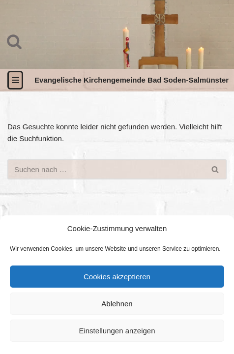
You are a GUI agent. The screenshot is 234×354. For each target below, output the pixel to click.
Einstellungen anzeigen (117, 330)
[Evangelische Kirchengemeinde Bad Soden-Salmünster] (131, 80)
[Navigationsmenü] (15, 80)
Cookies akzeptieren (117, 276)
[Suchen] (14, 41)
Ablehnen (116, 303)
